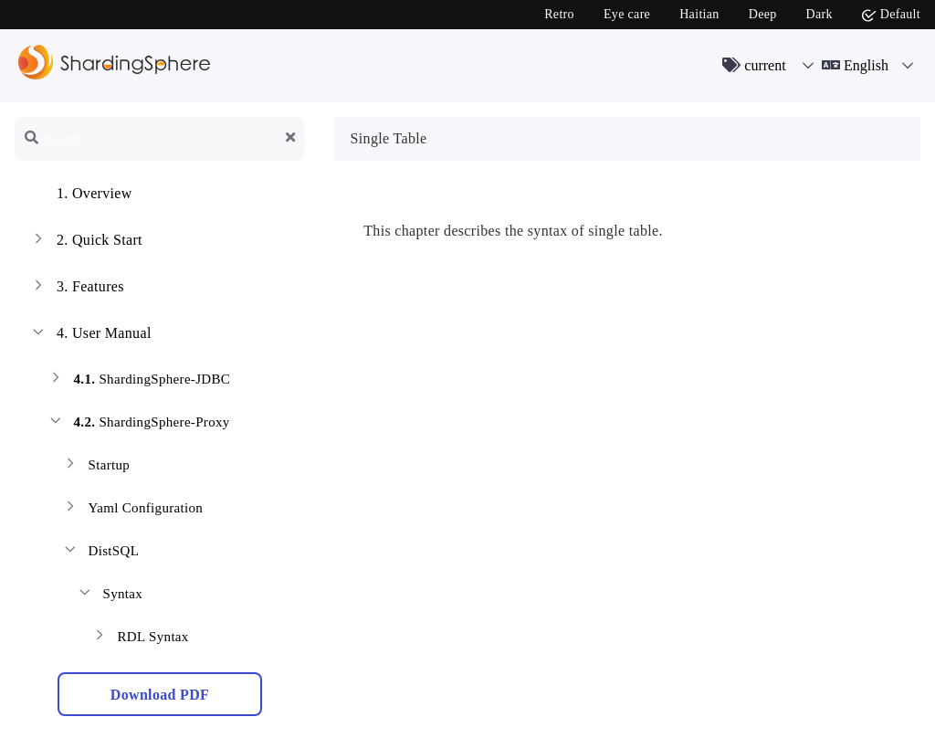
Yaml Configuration (132, 510)
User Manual (90, 335)
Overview (80, 195)
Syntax (109, 596)
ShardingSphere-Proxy (138, 424)
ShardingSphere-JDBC (138, 381)
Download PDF (159, 694)
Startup (95, 467)
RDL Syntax (139, 638)
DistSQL (100, 553)
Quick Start (85, 242)
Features (76, 289)
